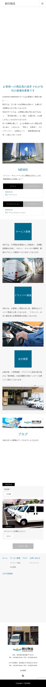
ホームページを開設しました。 (15, 531)
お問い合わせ (35, 558)
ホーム (5, 558)
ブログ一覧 (23, 546)
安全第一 (7, 489)
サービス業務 (15, 558)
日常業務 (8, 494)
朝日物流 (27, 683)
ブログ (24, 558)
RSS (23, 675)
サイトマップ (34, 563)
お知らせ (8, 536)
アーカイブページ (33, 186)
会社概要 (13, 567)
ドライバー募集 (16, 563)
